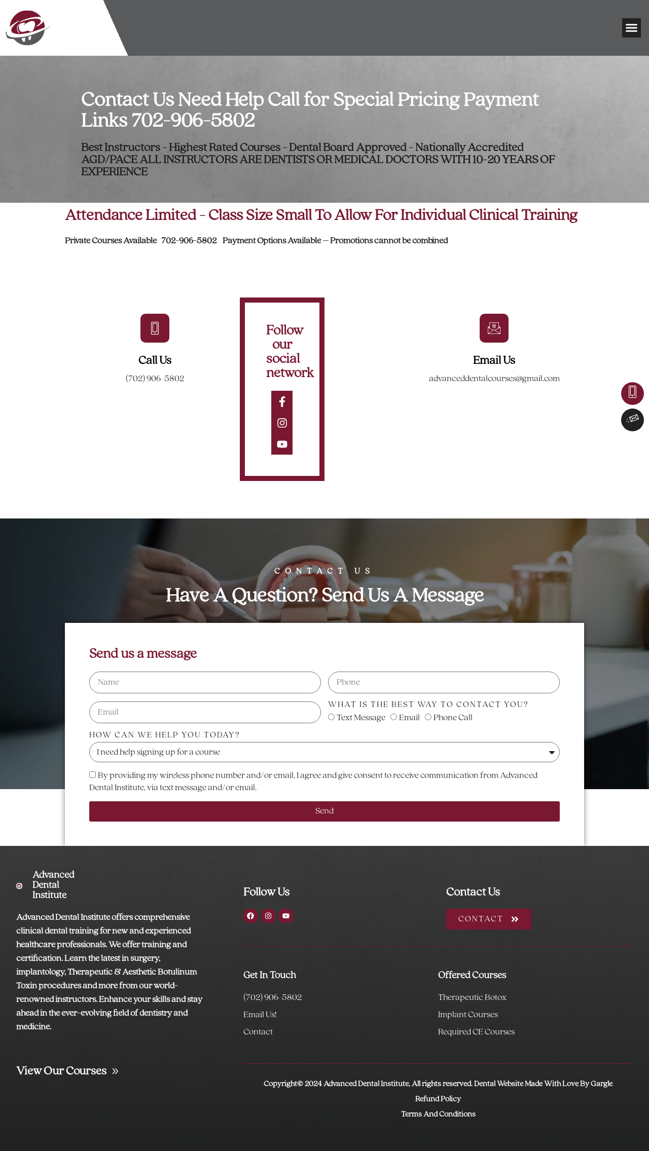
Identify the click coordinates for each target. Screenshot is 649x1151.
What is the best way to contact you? (428, 704)
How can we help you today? (164, 735)
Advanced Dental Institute (53, 885)
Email (409, 718)
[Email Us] (494, 328)
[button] (631, 28)
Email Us (494, 361)
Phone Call (453, 718)
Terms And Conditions (438, 1114)
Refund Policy (438, 1099)
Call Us (154, 361)
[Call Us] (154, 328)
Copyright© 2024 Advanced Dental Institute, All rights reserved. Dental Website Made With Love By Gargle (438, 1084)
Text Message (361, 718)
